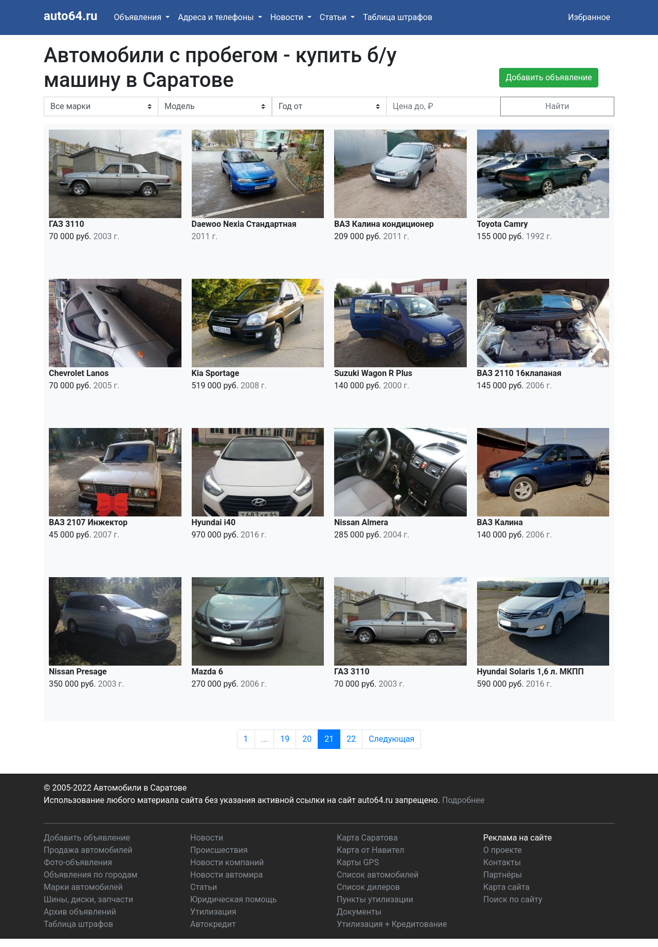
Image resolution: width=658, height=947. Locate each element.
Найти (557, 106)
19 (284, 739)
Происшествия (219, 850)
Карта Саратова (367, 838)
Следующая (391, 739)
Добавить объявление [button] (549, 77)
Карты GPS (358, 862)
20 (307, 739)
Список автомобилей (377, 875)
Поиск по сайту (512, 899)
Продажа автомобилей (88, 850)
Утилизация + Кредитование (392, 924)
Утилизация (213, 912)
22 (351, 739)
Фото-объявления (78, 862)
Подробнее (463, 800)
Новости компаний (227, 862)
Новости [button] (287, 17)
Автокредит (213, 924)
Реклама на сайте (517, 838)
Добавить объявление (87, 838)
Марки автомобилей (83, 887)
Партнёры (502, 875)
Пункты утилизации (375, 899)
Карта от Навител (371, 850)
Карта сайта (506, 887)
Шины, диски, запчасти (88, 899)
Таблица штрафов (397, 17)
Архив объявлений (80, 912)
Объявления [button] (138, 17)
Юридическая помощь (233, 899)
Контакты (502, 862)
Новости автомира (226, 875)
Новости (206, 838)
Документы (359, 912)
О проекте (502, 850)
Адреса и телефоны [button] (216, 17)
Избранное (589, 17)
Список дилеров (368, 887)
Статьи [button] (334, 17)
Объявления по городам (90, 875)
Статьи (203, 887)
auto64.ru (70, 16)
